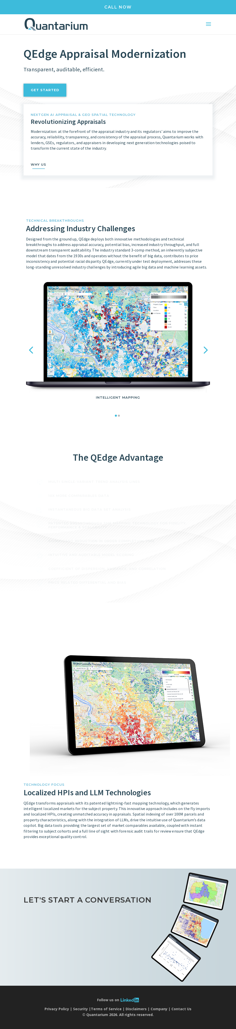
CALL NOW (118, 7)
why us (46, 164)
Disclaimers (136, 1008)
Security (80, 1008)
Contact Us (181, 1008)
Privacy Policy (57, 1008)
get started (45, 97)
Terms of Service (106, 1008)
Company (159, 1008)
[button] (31, 350)
